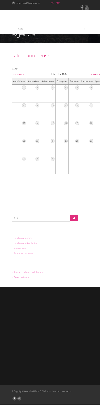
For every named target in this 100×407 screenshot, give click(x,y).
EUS (58, 3)
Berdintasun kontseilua (25, 243)
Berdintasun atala (22, 238)
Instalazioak (19, 248)
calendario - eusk (31, 55)
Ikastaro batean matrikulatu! (28, 272)
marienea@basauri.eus (26, 3)
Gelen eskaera (20, 277)
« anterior (19, 74)
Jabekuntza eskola (23, 253)
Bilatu (74, 218)
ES (52, 3)
